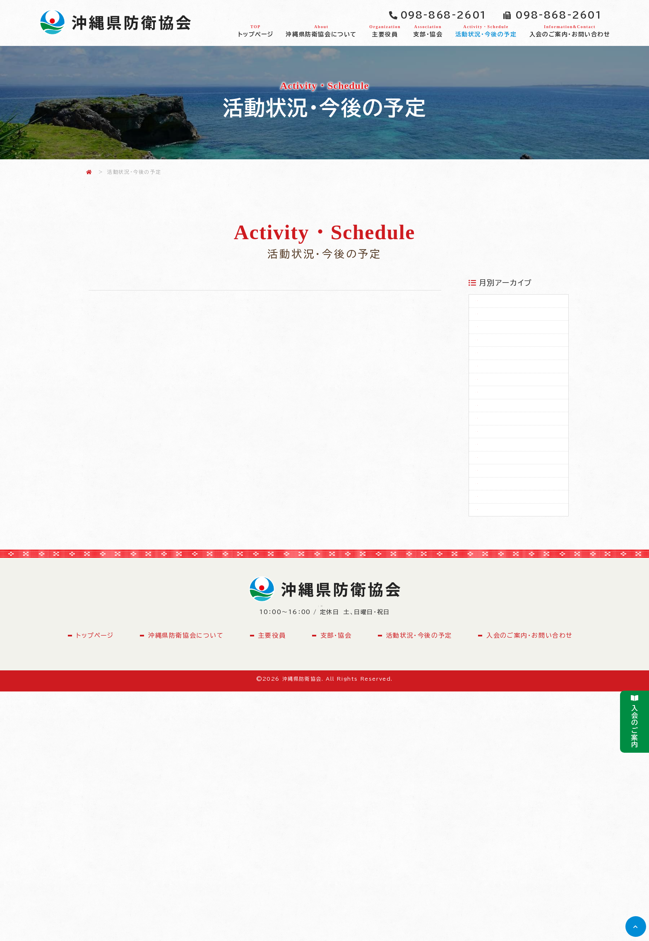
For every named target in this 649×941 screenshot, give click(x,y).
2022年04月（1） (516, 702)
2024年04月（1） (516, 628)
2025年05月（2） (516, 554)
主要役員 (385, 30)
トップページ (256, 30)
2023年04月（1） (516, 678)
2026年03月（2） (516, 306)
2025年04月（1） (516, 579)
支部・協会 (428, 30)
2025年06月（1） (516, 529)
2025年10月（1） (515, 430)
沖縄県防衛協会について (321, 30)
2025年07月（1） (516, 505)
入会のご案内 (634, 722)
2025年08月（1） (516, 480)
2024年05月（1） (516, 603)
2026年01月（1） (515, 356)
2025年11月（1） (515, 406)
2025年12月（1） (515, 381)
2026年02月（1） (516, 331)
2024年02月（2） (516, 653)
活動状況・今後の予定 (486, 30)
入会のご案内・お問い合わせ (570, 30)
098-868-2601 (443, 14)
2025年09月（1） (516, 455)
